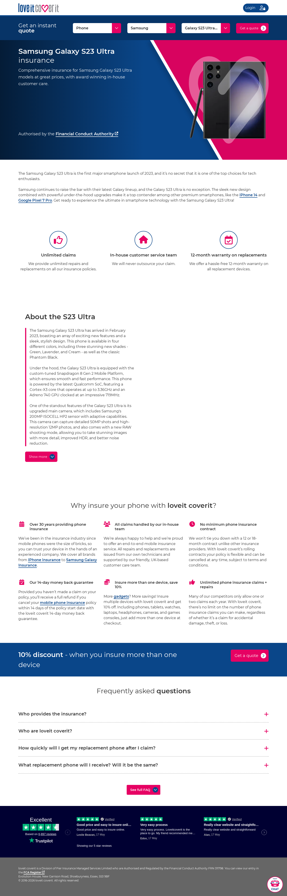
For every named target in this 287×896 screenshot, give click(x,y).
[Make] (151, 28)
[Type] (97, 28)
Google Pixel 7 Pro (35, 200)
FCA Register (34, 872)
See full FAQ (140, 790)
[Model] (206, 28)
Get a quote (249, 28)
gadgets (121, 596)
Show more (38, 457)
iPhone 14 (248, 195)
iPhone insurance (44, 560)
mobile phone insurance (62, 603)
